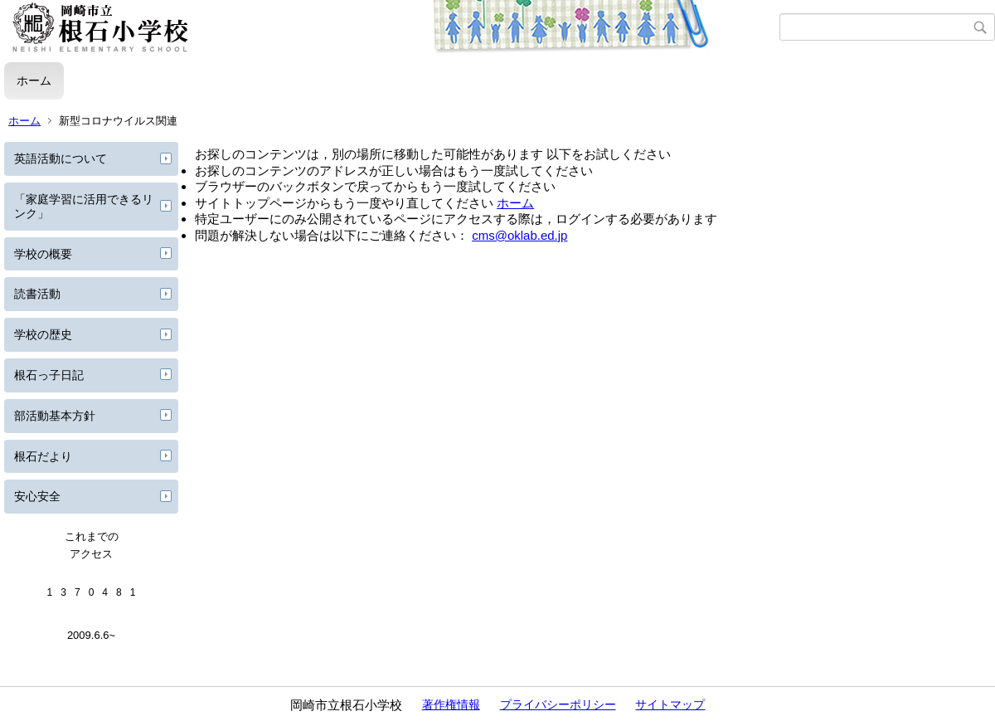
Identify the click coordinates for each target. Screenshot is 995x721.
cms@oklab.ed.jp (519, 235)
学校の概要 (43, 254)
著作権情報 (451, 704)
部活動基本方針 (54, 415)
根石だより (43, 456)
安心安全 (37, 496)
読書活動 (37, 293)
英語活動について (60, 158)
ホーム (34, 80)
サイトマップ (670, 704)
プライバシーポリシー (558, 704)
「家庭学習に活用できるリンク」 (83, 206)
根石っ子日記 (49, 375)
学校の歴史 (43, 334)
